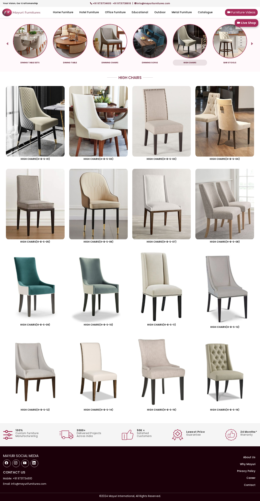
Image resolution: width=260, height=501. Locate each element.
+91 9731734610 (101, 3)
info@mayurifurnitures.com (152, 3)
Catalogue (205, 12)
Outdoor (160, 12)
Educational (140, 12)
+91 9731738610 (122, 3)
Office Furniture (115, 12)
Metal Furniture (182, 12)
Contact (249, 485)
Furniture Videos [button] (241, 12)
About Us (249, 457)
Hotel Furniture (89, 12)
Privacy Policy (246, 471)
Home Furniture (63, 12)
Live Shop (246, 23)
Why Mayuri (247, 464)
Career (250, 478)
